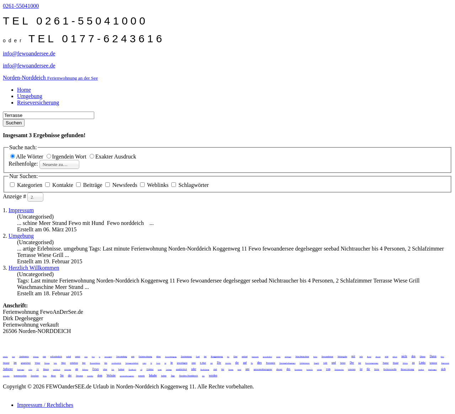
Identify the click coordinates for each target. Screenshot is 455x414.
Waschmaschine (302, 356)
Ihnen (46, 369)
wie (386, 356)
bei (205, 356)
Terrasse (79, 376)
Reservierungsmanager (372, 363)
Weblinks (155, 185)
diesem (377, 356)
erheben (74, 362)
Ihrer (53, 375)
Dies (442, 356)
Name (385, 362)
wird (68, 356)
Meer (63, 363)
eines (144, 363)
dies (259, 362)
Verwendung (121, 356)
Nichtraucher (339, 369)
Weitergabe (342, 356)
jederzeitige (67, 369)
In (151, 363)
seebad (244, 356)
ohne (105, 369)
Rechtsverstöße (390, 369)
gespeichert (26, 363)
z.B (141, 369)
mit (353, 356)
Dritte (376, 369)
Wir (228, 356)
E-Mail (203, 363)
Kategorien (27, 185)
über (158, 356)
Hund (395, 362)
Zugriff (316, 363)
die (237, 362)
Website (111, 375)
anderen (395, 356)
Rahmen (85, 369)
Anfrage (169, 369)
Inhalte (153, 375)
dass (203, 376)
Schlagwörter (190, 185)
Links (422, 362)
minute (5, 356)
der (69, 375)
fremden (90, 376)
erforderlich (56, 356)
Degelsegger (20, 369)
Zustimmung (186, 356)
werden (213, 375)
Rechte (315, 356)
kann (13, 356)
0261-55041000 (21, 6)
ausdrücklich (181, 369)
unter (77, 356)
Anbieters (24, 356)
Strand (6, 362)
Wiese (37, 363)
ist (361, 369)
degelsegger (432, 369)
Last (197, 356)
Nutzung (231, 369)
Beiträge (90, 185)
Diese (422, 356)
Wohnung (35, 356)
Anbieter (8, 369)
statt (211, 363)
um (132, 356)
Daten (433, 356)
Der (352, 362)
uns (248, 369)
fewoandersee (327, 356)
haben (121, 369)
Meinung (46, 363)
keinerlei (309, 369)
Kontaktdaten (299, 369)
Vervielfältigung (171, 356)
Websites (405, 363)
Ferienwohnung (145, 356)
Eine (235, 356)
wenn (160, 369)
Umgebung (29, 96)
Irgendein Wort (67, 157)
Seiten (343, 363)
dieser (279, 369)
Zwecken (35, 376)
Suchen (14, 122)
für (368, 369)
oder (193, 369)
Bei (252, 363)
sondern (421, 369)
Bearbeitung (204, 369)
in (172, 362)
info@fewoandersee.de (29, 53)
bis (222, 369)
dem (99, 375)
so (99, 356)
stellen (30, 369)
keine (163, 375)
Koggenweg (217, 356)
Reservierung (407, 369)
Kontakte (60, 185)
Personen (270, 362)
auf (245, 362)
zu (413, 362)
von (328, 369)
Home (24, 90)
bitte (55, 363)
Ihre (84, 363)
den (413, 356)
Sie (62, 375)
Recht (369, 356)
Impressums (255, 356)
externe (278, 356)
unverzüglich (108, 356)
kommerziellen (20, 376)
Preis (93, 356)
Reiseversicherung (38, 103)
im (15, 362)
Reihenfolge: (24, 164)
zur (44, 356)
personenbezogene (263, 369)
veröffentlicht (116, 363)
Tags (173, 376)
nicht (404, 356)
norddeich (56, 369)
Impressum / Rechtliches (45, 405)
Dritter (45, 376)
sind (215, 369)
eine (194, 362)
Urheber (150, 369)
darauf (239, 369)
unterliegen (288, 356)
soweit (141, 375)
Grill (325, 363)
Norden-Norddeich (188, 375)
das (106, 363)
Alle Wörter (27, 157)
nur (359, 363)
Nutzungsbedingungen (287, 363)
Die (219, 362)
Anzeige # (15, 196)
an (76, 369)
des (288, 369)
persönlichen (267, 356)
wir (361, 356)
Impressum (21, 210)
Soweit (158, 363)
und (334, 362)
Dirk (113, 369)
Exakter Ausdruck (113, 157)
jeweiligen (182, 362)
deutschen (228, 363)
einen (86, 356)
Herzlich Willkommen (34, 268)
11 (37, 369)
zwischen (6, 376)
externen (351, 369)
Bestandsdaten (95, 363)
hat (165, 363)
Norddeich (132, 369)
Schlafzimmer (305, 363)
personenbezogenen (127, 376)
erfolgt (319, 369)
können (433, 362)
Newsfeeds (122, 185)
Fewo (95, 369)
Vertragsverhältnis (131, 363)
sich (443, 369)
